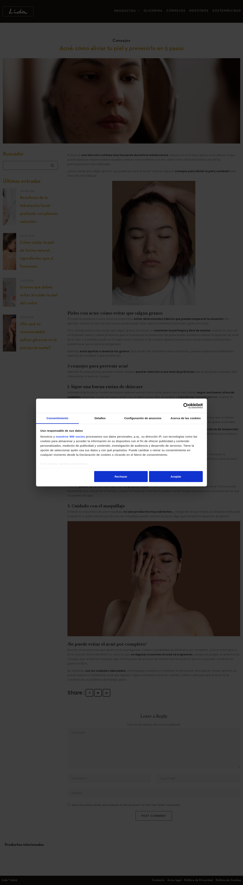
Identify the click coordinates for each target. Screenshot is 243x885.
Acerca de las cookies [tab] (185, 418)
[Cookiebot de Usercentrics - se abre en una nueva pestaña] (186, 406)
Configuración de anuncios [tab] (142, 418)
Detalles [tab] (100, 418)
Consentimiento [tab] (57, 418)
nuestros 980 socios (70, 436)
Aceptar (176, 476)
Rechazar (120, 476)
